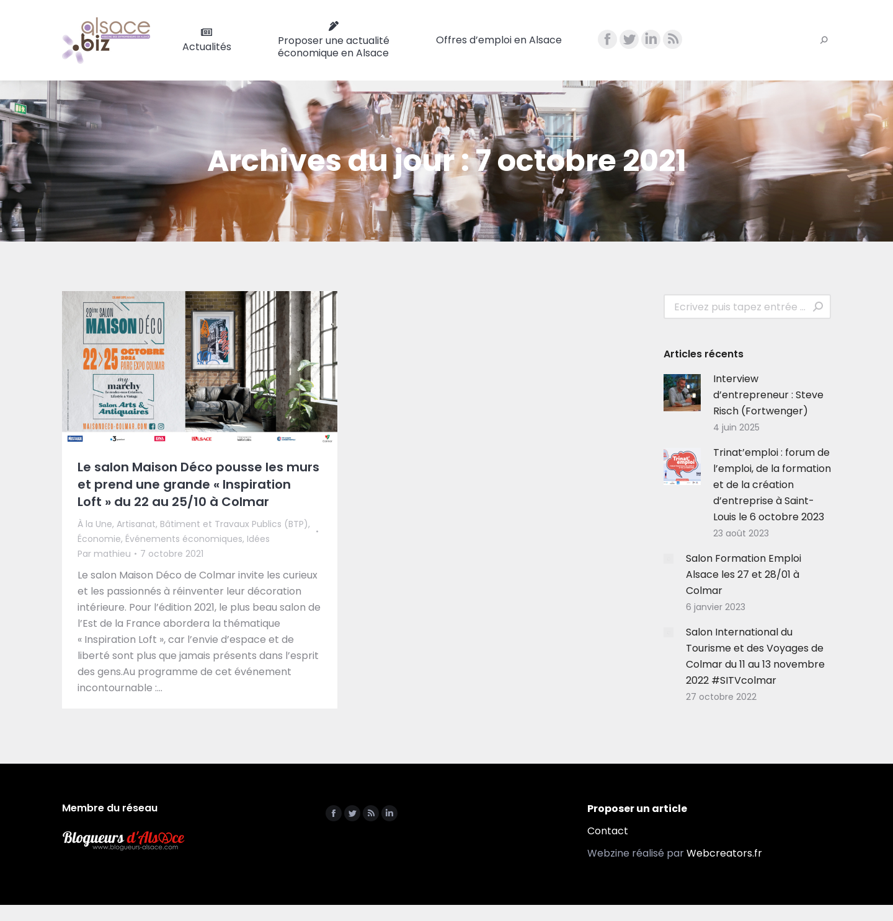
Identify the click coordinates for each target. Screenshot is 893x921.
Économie (99, 539)
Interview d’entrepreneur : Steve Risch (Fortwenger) (768, 395)
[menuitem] (206, 40)
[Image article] (682, 392)
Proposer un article (637, 808)
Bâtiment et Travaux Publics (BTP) (234, 524)
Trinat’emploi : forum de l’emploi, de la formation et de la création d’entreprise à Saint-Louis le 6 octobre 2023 (772, 484)
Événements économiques (183, 539)
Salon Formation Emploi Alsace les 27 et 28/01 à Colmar (743, 574)
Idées (258, 539)
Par (104, 554)
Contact (607, 831)
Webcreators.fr (724, 853)
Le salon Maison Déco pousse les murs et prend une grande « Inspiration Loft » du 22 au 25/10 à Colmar (198, 484)
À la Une (95, 524)
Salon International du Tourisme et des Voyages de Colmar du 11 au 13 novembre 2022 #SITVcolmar (755, 656)
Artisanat (136, 524)
